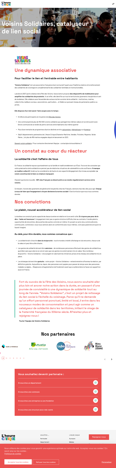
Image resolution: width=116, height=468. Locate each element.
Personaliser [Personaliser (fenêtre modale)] (107, 462)
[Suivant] (111, 359)
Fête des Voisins (55, 117)
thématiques (76, 129)
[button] (3, 358)
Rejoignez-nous (99, 437)
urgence (87, 129)
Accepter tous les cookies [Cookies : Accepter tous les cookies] (18, 462)
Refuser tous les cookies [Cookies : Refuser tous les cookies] (46, 462)
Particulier (43, 439)
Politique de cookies (12, 453)
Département (44, 442)
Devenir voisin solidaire (23, 143)
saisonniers (66, 129)
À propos (72, 439)
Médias (71, 442)
